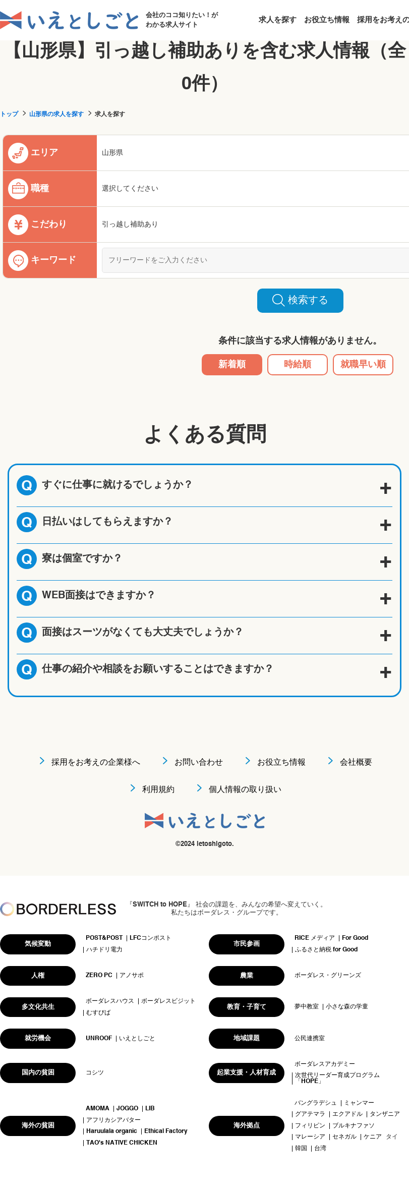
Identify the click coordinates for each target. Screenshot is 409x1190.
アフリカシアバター (113, 1120)
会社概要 (356, 763)
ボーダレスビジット (168, 1001)
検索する (300, 300)
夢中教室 (307, 1007)
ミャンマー (359, 1103)
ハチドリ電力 (104, 950)
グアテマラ (310, 1114)
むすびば (98, 1013)
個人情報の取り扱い (245, 790)
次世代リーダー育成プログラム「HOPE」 (337, 1078)
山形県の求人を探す (56, 114)
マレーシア (310, 1137)
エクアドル (347, 1114)
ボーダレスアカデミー (325, 1064)
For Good (355, 938)
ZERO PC (99, 976)
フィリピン (310, 1126)
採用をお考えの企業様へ (95, 763)
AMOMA (97, 1109)
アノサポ (132, 976)
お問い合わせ (198, 763)
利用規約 (158, 790)
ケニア (373, 1137)
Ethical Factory (166, 1131)
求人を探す (278, 20)
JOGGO (127, 1109)
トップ (9, 114)
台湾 (320, 1149)
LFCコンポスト (150, 938)
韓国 (301, 1149)
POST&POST (104, 938)
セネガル (344, 1137)
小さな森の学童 (347, 1007)
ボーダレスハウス (110, 1001)
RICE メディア (315, 938)
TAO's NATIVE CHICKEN (121, 1143)
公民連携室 (310, 1039)
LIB (150, 1109)
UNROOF (99, 1039)
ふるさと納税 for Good (326, 950)
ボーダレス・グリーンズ (328, 976)
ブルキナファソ (353, 1126)
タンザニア (385, 1114)
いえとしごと (137, 1039)
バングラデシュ (316, 1103)
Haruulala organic (111, 1131)
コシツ (95, 1073)
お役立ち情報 (326, 20)
